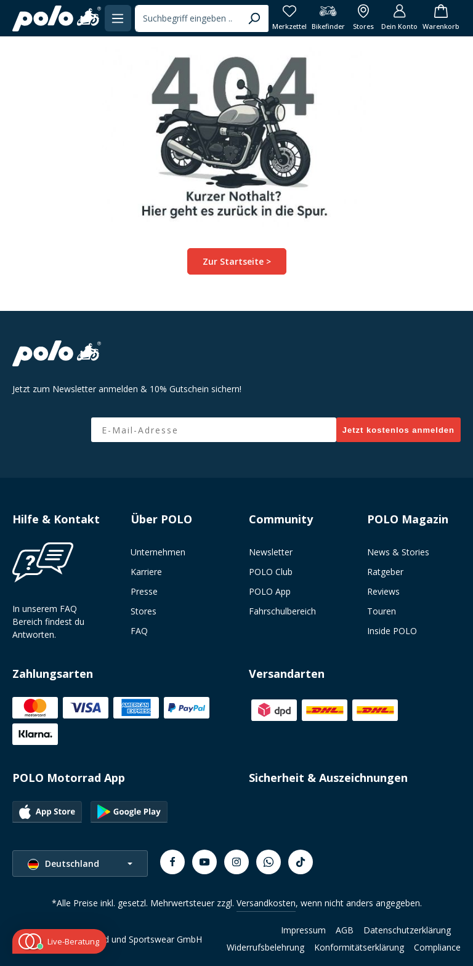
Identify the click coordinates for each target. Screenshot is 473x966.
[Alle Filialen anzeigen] (363, 18)
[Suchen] (254, 18)
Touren (381, 611)
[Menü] (118, 18)
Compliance (437, 947)
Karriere (146, 572)
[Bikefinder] (328, 18)
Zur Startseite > (237, 261)
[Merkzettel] (289, 18)
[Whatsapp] (268, 862)
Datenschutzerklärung (407, 930)
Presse (144, 591)
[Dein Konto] (399, 18)
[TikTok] (300, 862)
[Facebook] (172, 862)
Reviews (383, 591)
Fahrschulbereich (282, 611)
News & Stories (398, 552)
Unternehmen (158, 552)
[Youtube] (204, 862)
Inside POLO (392, 631)
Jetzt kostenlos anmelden (398, 430)
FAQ (139, 631)
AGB (345, 930)
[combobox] (187, 18)
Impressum (303, 930)
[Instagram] (236, 862)
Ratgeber (385, 572)
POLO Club (271, 572)
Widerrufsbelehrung (265, 947)
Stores (143, 611)
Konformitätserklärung (359, 947)
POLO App (270, 591)
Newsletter (271, 552)
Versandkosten (266, 903)
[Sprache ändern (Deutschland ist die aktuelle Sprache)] (80, 863)
